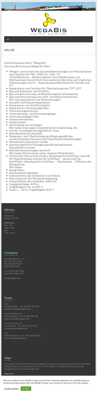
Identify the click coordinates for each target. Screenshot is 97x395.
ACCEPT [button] (25, 388)
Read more (9, 373)
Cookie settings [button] (11, 388)
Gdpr (7, 358)
